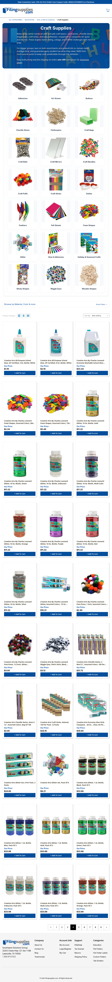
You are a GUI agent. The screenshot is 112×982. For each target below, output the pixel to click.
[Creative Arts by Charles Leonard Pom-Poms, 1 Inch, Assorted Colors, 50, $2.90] (92, 584)
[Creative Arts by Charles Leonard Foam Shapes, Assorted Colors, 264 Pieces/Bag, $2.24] (19, 403)
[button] (56, 304)
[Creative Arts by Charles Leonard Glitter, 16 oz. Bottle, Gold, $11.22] (92, 403)
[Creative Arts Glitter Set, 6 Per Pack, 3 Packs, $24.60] (19, 765)
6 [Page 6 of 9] (84, 927)
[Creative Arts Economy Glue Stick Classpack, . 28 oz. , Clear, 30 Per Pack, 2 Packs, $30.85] (92, 705)
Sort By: (88, 316)
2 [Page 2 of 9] (62, 927)
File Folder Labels (100, 953)
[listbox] (100, 315)
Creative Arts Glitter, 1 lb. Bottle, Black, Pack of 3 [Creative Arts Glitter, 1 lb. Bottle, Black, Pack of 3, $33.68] (90, 783)
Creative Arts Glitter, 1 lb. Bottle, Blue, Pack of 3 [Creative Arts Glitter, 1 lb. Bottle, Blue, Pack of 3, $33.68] (17, 844)
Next (106, 927)
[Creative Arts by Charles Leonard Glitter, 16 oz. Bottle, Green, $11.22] (19, 464)
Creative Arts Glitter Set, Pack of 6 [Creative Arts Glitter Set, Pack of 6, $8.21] (54, 782)
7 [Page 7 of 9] (89, 927)
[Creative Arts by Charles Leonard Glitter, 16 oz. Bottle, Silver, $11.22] (19, 584)
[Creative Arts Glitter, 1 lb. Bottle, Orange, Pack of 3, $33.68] (92, 886)
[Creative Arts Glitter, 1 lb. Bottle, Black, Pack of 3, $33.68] (92, 765)
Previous (51, 927)
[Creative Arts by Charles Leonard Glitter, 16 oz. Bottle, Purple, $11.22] (56, 524)
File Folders (98, 949)
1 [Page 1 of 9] (56, 927)
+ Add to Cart (19, 373)
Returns (78, 953)
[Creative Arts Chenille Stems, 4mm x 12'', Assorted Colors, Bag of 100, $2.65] (19, 705)
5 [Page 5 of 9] (79, 927)
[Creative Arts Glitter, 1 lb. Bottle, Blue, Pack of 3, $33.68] (19, 825)
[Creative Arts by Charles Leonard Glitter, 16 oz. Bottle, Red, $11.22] (92, 524)
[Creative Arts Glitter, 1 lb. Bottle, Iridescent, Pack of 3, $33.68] (19, 886)
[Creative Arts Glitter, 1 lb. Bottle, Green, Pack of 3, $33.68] (92, 825)
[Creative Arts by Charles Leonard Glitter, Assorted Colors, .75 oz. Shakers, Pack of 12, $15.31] (56, 584)
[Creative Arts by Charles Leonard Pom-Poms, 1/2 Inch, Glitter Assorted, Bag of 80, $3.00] (19, 644)
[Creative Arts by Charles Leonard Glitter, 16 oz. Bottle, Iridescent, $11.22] (56, 464)
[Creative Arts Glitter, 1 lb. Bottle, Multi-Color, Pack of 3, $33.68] (56, 886)
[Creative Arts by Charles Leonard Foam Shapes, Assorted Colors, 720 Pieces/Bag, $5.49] (56, 403)
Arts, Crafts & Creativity (46, 20)
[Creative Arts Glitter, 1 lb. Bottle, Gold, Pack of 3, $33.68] (56, 825)
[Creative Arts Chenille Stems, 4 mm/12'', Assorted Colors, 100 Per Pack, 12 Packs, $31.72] (92, 644)
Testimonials (40, 957)
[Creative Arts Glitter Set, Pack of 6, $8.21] (56, 765)
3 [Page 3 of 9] (67, 927)
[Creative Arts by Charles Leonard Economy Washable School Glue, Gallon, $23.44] (92, 343)
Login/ (62, 949)
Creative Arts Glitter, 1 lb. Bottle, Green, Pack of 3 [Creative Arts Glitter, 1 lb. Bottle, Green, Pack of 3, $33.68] (90, 844)
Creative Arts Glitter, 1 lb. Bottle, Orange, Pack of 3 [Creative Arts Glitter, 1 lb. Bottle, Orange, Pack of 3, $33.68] (90, 904)
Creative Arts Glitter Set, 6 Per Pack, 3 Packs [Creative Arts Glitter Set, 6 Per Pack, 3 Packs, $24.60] (19, 783)
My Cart (62, 953)
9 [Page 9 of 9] (101, 927)
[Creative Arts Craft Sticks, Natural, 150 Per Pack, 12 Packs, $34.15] (56, 705)
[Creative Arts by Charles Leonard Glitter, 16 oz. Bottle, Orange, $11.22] (19, 524)
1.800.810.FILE (9, 956)
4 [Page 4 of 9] (73, 927)
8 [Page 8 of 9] (95, 927)
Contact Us (39, 949)
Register (68, 949)
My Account (64, 945)
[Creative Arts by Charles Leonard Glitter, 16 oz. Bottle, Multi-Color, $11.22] (92, 464)
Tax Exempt (79, 949)
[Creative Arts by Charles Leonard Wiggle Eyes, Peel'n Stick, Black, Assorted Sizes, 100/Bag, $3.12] (56, 644)
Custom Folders (99, 957)
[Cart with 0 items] (108, 11)
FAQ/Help (78, 945)
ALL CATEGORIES (15, 20)
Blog (36, 953)
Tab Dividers (98, 961)
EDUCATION (29, 20)
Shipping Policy (81, 957)
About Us (38, 945)
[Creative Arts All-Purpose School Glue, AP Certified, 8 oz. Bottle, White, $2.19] (56, 343)
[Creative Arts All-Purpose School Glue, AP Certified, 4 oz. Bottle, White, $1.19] (19, 343)
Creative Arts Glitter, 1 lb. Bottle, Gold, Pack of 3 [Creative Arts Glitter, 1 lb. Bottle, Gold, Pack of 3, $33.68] (54, 844)
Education (97, 945)
